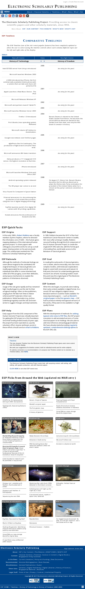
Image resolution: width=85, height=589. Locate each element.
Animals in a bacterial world (66, 444)
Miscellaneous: (12, 565)
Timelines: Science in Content (45, 555)
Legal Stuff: (13, 572)
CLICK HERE (14, 368)
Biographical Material (27, 569)
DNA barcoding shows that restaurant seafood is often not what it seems (39, 445)
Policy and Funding (42, 559)
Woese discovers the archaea (38, 436)
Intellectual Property (53, 572)
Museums (40, 569)
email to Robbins (32, 327)
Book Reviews (44, 562)
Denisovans (33, 523)
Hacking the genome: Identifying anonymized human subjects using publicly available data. (14, 528)
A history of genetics (36, 412)
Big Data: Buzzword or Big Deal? (14, 519)
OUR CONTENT (32, 29)
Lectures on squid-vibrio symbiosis (68, 436)
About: (15, 552)
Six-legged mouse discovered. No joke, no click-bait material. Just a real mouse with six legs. (68, 520)
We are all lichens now (63, 440)
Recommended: (12, 562)
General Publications (27, 565)
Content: (14, 556)
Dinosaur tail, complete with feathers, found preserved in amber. (12, 485)
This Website (40, 552)
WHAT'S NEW (58, 29)
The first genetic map (36, 408)
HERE (26, 351)
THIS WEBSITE (45, 29)
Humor (39, 565)
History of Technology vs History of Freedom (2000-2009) (41, 587)
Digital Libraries (49, 568)
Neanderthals (34, 519)
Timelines (56, 12)
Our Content (29, 552)
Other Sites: (13, 569)
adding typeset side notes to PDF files (61, 314)
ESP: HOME (5, 587)
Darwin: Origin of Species (38, 400)
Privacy (33, 572)
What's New (67, 12)
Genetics (22, 568)
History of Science (63, 568)
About (30, 12)
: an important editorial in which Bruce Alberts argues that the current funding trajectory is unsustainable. (14, 439)
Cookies (40, 572)
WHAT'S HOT (70, 29)
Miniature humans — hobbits (39, 527)
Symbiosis (60, 418)
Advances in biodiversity (37, 440)
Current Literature (26, 559)
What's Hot (78, 12)
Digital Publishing (34, 568)
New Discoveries (57, 559)
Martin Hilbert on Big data (12, 523)
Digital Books (64, 555)
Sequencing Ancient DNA (11, 496)
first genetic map (67, 298)
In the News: (13, 559)
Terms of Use (24, 572)
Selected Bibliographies (28, 562)
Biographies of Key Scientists (30, 557)
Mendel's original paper (37, 404)
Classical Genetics (42, 12)
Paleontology (8, 466)
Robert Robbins (23, 235)
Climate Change (62, 466)
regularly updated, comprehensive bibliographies (60, 326)
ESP (23, 29)
